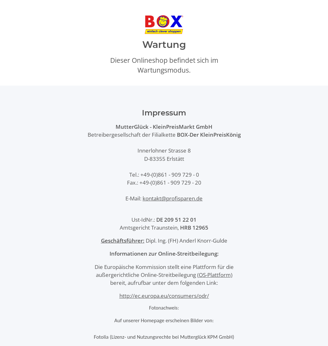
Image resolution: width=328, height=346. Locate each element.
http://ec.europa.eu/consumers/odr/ (164, 295)
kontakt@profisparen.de (173, 198)
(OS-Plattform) (214, 274)
